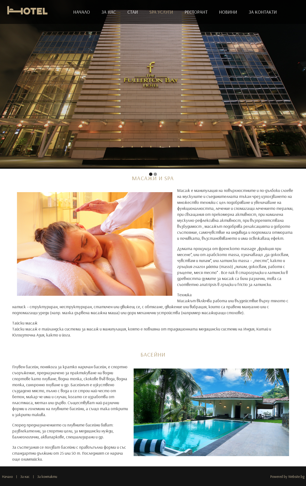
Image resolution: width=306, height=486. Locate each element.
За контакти (263, 12)
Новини (228, 12)
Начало (81, 12)
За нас (108, 12)
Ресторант (196, 12)
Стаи (132, 12)
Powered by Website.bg (287, 476)
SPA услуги (161, 12)
